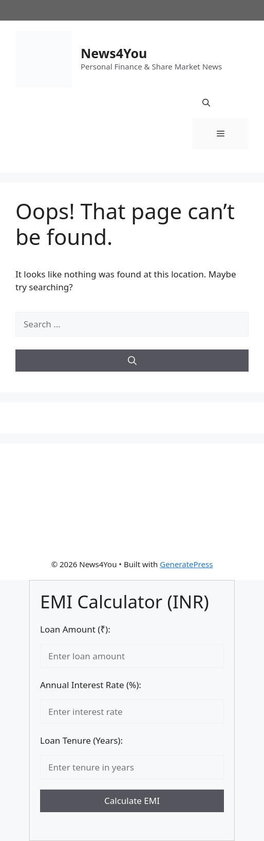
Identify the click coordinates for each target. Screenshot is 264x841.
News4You (114, 53)
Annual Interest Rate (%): (90, 685)
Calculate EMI (132, 801)
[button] (206, 102)
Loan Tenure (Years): (81, 740)
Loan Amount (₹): (75, 629)
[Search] (132, 360)
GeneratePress (186, 564)
